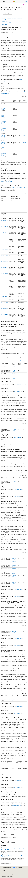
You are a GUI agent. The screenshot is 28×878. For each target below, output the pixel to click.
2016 (17, 4)
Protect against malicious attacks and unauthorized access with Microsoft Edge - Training (12, 849)
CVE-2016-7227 (4, 285)
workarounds (16, 391)
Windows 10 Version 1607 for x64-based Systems (3, 145)
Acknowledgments (16, 805)
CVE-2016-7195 (4, 220)
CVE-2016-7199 (4, 238)
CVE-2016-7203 (4, 261)
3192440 (24, 107)
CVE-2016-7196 (4, 226)
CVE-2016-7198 (4, 232)
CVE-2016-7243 (4, 314)
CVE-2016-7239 (4, 290)
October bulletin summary (6, 181)
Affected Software (5, 21)
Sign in (26, 1)
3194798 (24, 135)
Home (5, 4)
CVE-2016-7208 (4, 273)
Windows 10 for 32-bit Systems (3, 108)
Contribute (20, 873)
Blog (15, 873)
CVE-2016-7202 (4, 255)
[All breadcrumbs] (2, 4)
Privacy (2, 874)
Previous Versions (10, 873)
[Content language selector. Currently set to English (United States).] (6, 867)
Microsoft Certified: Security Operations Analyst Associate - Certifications (12, 856)
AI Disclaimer (3, 873)
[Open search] (23, 2)
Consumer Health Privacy (10, 874)
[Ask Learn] (24, 4)
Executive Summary (5, 19)
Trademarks (3, 876)
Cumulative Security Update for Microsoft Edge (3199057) (12, 18)
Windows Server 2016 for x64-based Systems (3, 154)
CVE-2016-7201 (4, 249)
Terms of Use (19, 874)
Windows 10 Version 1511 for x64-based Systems (3, 130)
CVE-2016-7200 (4, 243)
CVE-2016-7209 (4, 279)
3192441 (24, 120)
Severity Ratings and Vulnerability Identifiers (10, 22)
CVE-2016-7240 (4, 296)
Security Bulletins (11, 4)
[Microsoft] (14, 1)
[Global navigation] (1, 2)
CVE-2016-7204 (4, 267)
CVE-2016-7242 (4, 308)
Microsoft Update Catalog (14, 165)
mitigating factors (17, 384)
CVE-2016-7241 (4, 302)
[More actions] (26, 4)
